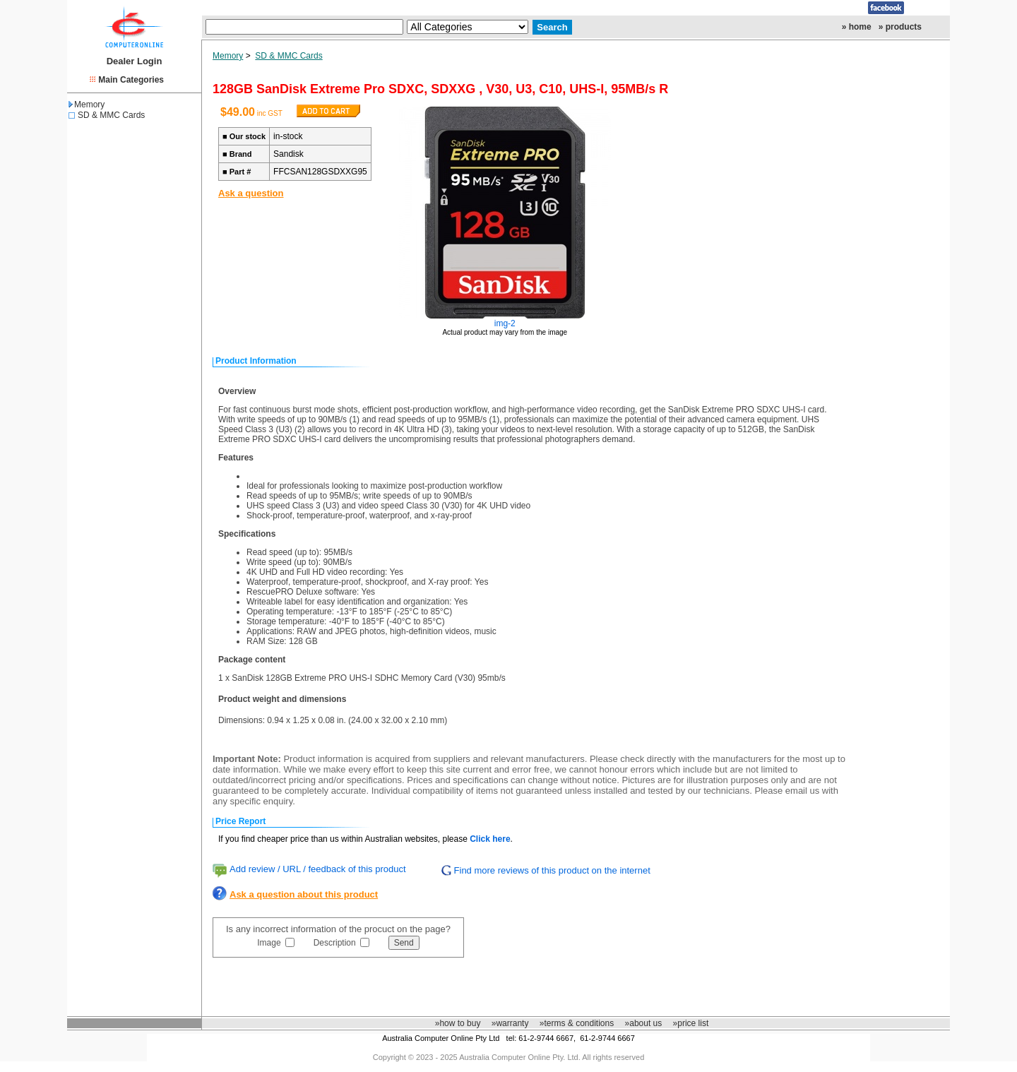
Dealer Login (134, 61)
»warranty (510, 1023)
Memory (87, 104)
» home (857, 27)
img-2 (505, 323)
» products (900, 27)
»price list (691, 1023)
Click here (490, 839)
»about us (643, 1023)
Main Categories (131, 80)
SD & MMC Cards (111, 115)
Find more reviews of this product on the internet (552, 870)
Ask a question (250, 193)
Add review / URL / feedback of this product (318, 869)
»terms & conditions (577, 1023)
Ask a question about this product (304, 894)
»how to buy (458, 1023)
